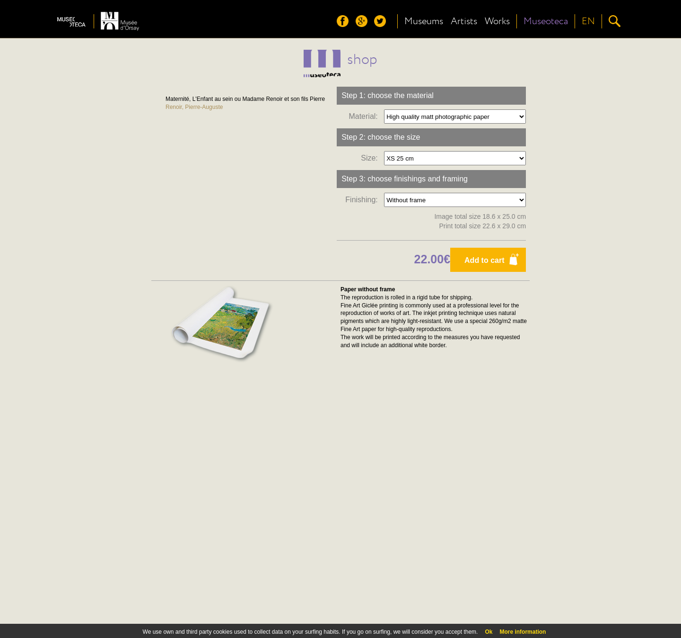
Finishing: (363, 200)
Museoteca (546, 21)
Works (497, 21)
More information (522, 632)
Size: (371, 158)
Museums (423, 21)
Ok (488, 632)
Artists (464, 21)
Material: (365, 116)
